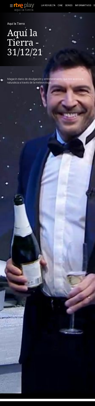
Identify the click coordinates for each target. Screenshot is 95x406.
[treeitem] (48, 5)
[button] (10, 5)
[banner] (27, 5)
